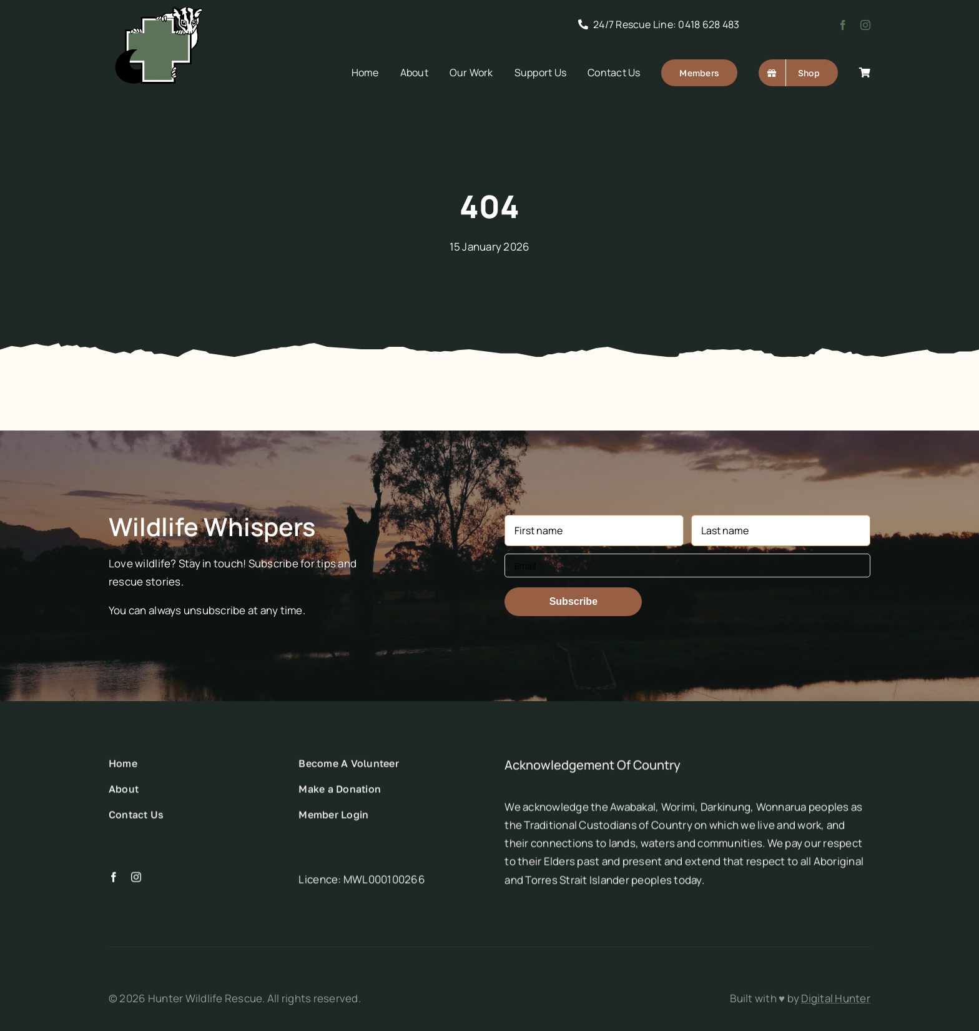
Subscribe (573, 601)
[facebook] (843, 25)
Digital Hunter (835, 998)
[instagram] (865, 25)
